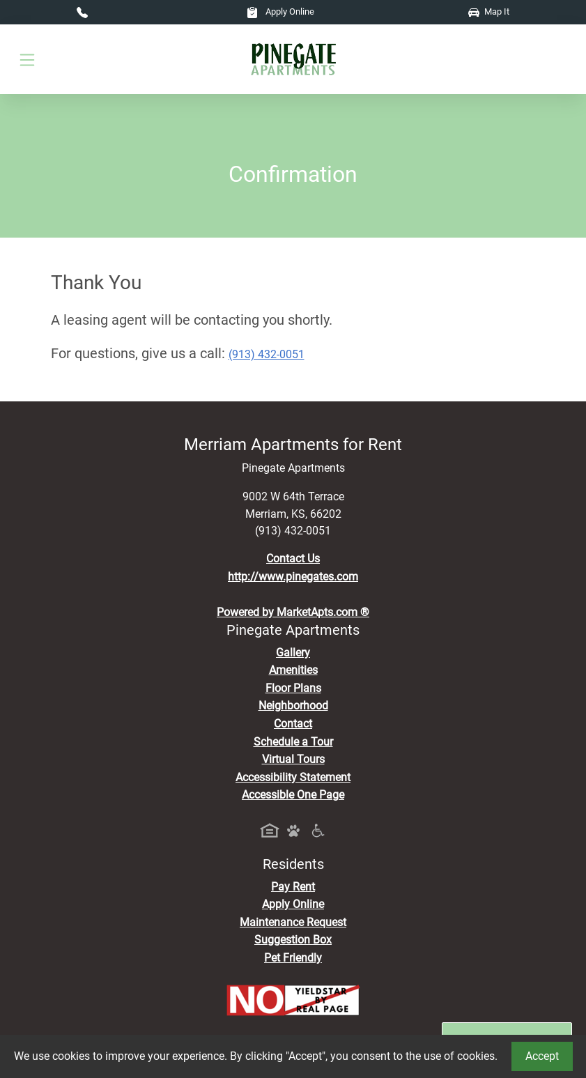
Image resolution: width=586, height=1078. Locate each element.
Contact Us (293, 558)
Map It (488, 11)
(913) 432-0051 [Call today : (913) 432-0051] (266, 354)
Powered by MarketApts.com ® (293, 612)
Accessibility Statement (293, 777)
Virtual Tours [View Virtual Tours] (293, 759)
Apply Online (280, 11)
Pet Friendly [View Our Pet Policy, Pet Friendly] (293, 957)
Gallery (293, 652)
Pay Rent (293, 886)
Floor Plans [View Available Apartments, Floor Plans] (293, 688)
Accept (542, 1056)
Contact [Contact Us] (293, 723)
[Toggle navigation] (27, 59)
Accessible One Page (293, 794)
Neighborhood (293, 705)
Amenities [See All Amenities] (293, 670)
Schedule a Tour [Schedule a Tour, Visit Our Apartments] (293, 741)
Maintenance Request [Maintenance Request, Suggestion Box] (293, 922)
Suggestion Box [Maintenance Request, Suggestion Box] (293, 939)
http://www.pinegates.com (293, 576)
